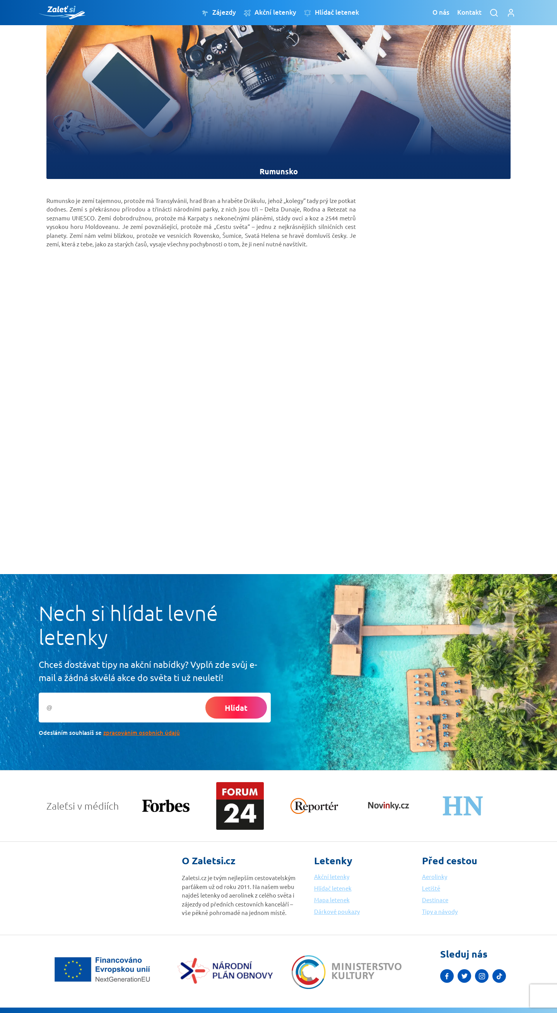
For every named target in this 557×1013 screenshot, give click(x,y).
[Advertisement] (425, 307)
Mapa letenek (332, 899)
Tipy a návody (440, 911)
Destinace (435, 899)
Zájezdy (219, 12)
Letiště (431, 888)
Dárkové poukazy (337, 911)
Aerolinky (434, 876)
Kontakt (469, 12)
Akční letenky (270, 12)
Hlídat (236, 708)
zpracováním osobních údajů (141, 732)
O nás (440, 12)
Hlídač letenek (331, 12)
